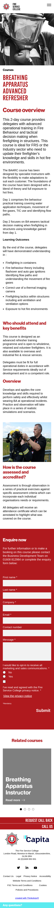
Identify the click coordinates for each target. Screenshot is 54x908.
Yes (10, 676)
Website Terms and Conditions (27, 881)
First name (10, 577)
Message (9, 639)
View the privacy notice (17, 695)
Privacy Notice (30, 876)
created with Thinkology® (27, 898)
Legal (18, 876)
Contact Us (8, 876)
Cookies (43, 885)
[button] (21, 809)
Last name (10, 589)
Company (9, 602)
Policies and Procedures (27, 890)
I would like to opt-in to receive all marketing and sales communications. (26, 667)
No (10, 672)
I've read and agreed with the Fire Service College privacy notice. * (22, 689)
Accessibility (45, 876)
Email (7, 614)
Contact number (12, 627)
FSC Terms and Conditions (19, 885)
